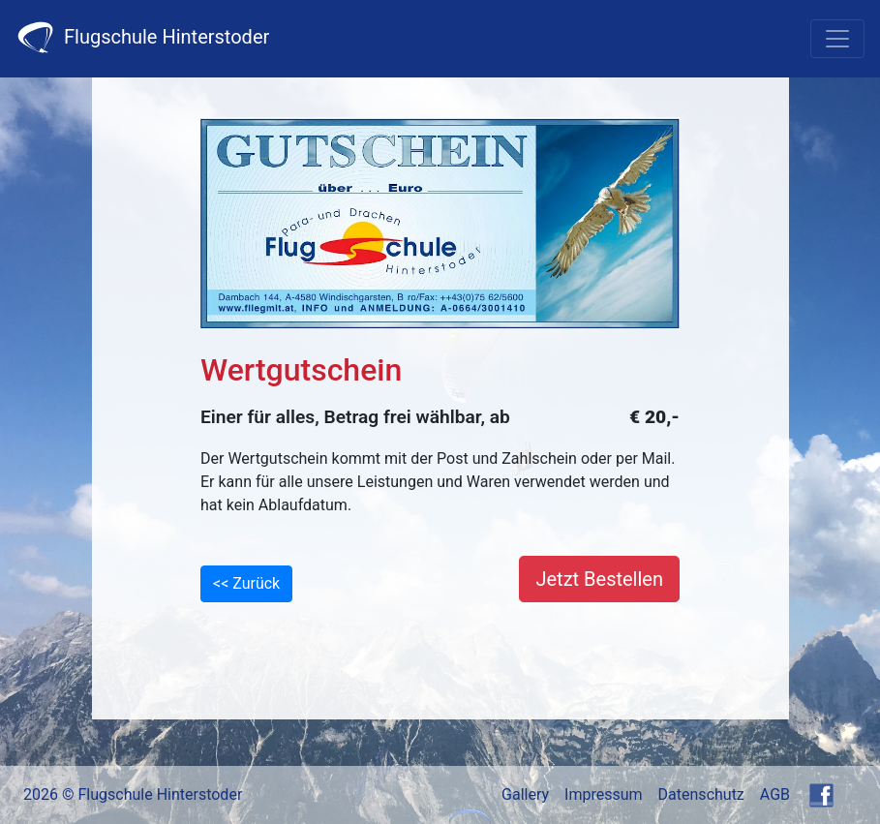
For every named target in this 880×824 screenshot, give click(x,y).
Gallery (525, 794)
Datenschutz (701, 794)
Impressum (603, 794)
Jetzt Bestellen (599, 579)
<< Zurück (246, 583)
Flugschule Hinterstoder (142, 37)
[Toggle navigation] (837, 38)
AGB (775, 794)
